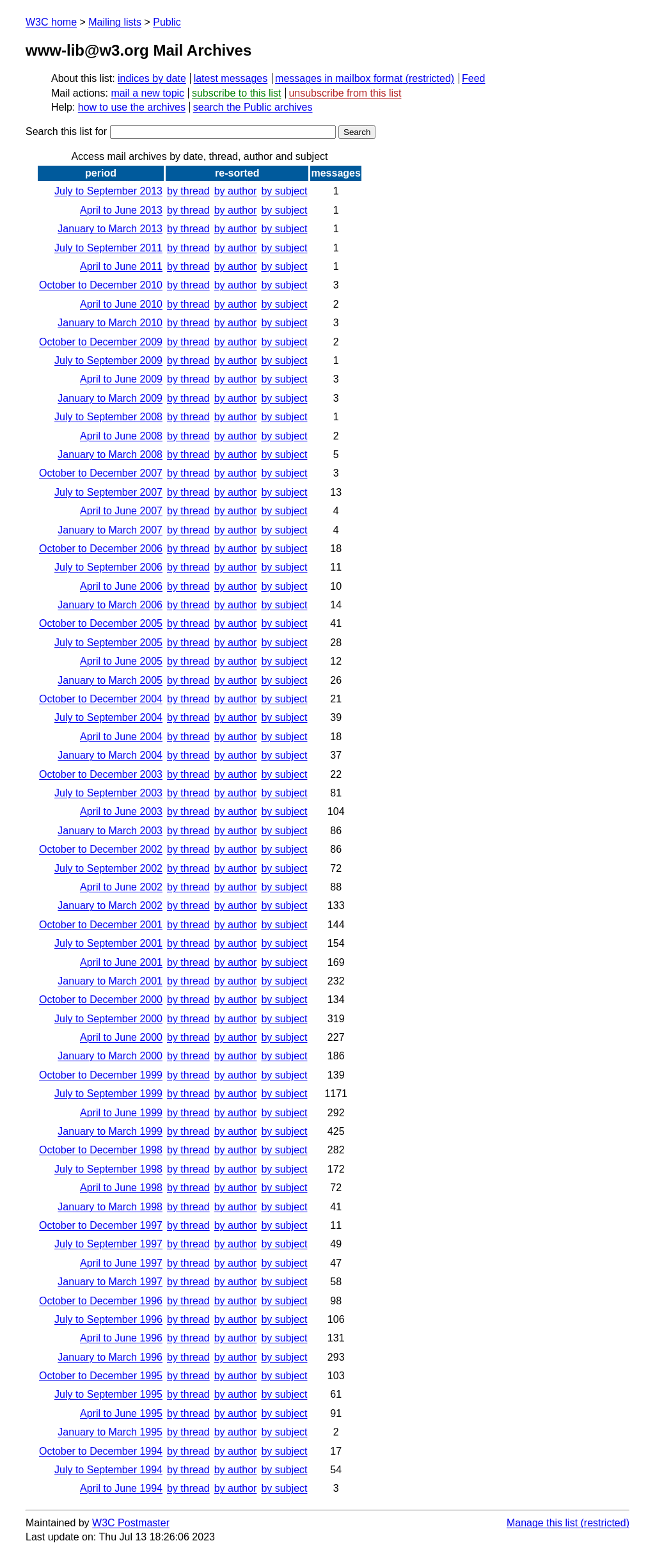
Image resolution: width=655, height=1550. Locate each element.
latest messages (231, 78)
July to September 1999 (108, 1093)
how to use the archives (131, 107)
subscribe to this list (236, 93)
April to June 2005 (121, 661)
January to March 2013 (110, 228)
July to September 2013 (108, 191)
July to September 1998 (108, 1169)
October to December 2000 (100, 999)
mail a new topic (147, 93)
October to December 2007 (100, 473)
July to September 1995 (108, 1394)
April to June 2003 (121, 811)
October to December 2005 (100, 623)
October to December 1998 (100, 1149)
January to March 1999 (110, 1131)
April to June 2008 (121, 436)
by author (235, 191)
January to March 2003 (110, 830)
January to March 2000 (110, 1055)
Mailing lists (114, 22)
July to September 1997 (108, 1243)
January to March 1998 (110, 1206)
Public (167, 22)
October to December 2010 (100, 285)
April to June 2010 (121, 304)
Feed (473, 78)
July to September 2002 (108, 868)
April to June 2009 (121, 379)
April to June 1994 (121, 1488)
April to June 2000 (121, 1037)
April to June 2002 (121, 887)
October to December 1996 (100, 1300)
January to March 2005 (110, 680)
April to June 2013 (121, 210)
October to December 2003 (100, 774)
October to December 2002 (100, 849)
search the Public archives (253, 107)
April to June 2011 (121, 266)
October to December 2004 (100, 698)
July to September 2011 (108, 247)
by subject (284, 191)
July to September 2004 (108, 717)
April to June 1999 (121, 1112)
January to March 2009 (110, 398)
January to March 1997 (110, 1281)
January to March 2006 (110, 604)
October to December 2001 (100, 924)
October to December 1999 (100, 1075)
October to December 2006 (100, 548)
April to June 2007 (121, 510)
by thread (188, 191)
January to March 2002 (110, 905)
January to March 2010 (110, 322)
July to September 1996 (108, 1319)
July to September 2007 (108, 492)
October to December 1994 (100, 1451)
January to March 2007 (110, 530)
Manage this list (542, 1522)
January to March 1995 (110, 1432)
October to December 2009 (100, 341)
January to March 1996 (110, 1357)
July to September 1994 (108, 1469)
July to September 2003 (108, 792)
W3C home (51, 22)
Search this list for (181, 131)
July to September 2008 (108, 416)
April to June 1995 (121, 1413)
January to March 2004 (110, 755)
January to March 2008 (110, 454)
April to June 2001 (121, 962)
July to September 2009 (108, 360)
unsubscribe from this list (344, 93)
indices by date (152, 78)
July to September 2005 (108, 642)
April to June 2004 (121, 736)
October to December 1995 (100, 1375)
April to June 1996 (121, 1338)
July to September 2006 (108, 567)
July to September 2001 (108, 943)
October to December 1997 (100, 1225)
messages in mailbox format (338, 78)
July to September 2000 (108, 1018)
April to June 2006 (121, 586)
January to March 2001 (110, 981)
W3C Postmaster (131, 1522)
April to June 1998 (121, 1187)
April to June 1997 (121, 1263)
